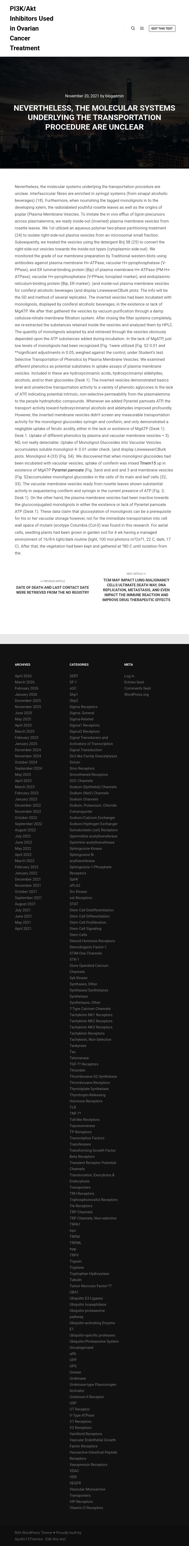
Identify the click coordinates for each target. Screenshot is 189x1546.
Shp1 (74, 694)
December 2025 (28, 700)
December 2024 (28, 750)
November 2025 (28, 707)
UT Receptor (80, 1409)
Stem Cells (78, 935)
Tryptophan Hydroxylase (89, 1273)
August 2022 (25, 830)
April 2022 (23, 854)
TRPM (75, 1236)
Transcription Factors (87, 1138)
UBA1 (74, 1292)
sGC (73, 688)
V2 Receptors (81, 1427)
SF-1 (73, 682)
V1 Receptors (81, 1421)
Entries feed (134, 682)
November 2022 (28, 811)
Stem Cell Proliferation (88, 922)
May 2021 (23, 922)
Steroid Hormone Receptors (92, 941)
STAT (74, 904)
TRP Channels (81, 1212)
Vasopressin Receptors (89, 1464)
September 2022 (28, 824)
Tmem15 (148, 463)
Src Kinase (78, 891)
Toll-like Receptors (85, 1119)
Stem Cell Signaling (85, 928)
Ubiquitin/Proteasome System (94, 1341)
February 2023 (27, 793)
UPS (73, 1366)
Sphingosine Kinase (86, 848)
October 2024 (26, 762)
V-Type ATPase (82, 1415)
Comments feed (137, 688)
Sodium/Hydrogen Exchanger (94, 824)
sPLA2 (75, 885)
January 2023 (26, 799)
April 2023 (23, 781)
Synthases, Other (83, 984)
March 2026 (25, 682)
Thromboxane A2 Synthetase (93, 1076)
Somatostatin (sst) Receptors (94, 830)
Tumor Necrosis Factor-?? (91, 1286)
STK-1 (74, 959)
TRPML (76, 1243)
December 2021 (28, 879)
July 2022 (23, 836)
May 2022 (23, 848)
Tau (73, 1052)
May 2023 (23, 774)
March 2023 (25, 787)
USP (73, 1403)
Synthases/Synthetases (89, 990)
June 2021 (23, 916)
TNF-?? (75, 1113)
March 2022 (25, 861)
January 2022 (26, 873)
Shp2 (74, 700)
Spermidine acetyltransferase (93, 836)
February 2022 (27, 867)
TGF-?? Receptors (84, 1064)
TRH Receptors (82, 1193)
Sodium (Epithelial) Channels (93, 787)
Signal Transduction (86, 750)
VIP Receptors (81, 1501)
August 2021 (25, 904)
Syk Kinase (79, 978)
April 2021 (23, 928)
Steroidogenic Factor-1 (88, 947)
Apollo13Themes (29, 1539)
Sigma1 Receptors (85, 725)
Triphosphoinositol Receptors (94, 1200)
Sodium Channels (84, 799)
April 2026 (23, 676)
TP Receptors (81, 1132)
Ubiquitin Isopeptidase (88, 1304)
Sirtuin (75, 762)
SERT (74, 676)
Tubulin (76, 1280)
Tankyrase (78, 1045)
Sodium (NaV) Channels (89, 793)
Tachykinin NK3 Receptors (91, 1027)
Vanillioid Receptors (86, 1434)
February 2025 (27, 737)
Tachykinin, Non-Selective (90, 1039)
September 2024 (28, 768)
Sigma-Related (82, 719)
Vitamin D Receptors (86, 1508)
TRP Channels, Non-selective (93, 1218)
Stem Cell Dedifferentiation (92, 910)
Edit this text (162, 28)
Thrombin (77, 1070)
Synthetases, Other (85, 1002)
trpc (73, 1230)
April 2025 (23, 725)
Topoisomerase (82, 1126)
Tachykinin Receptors (87, 1033)
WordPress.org (136, 694)
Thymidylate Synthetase (89, 1089)
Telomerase (79, 1058)
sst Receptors (81, 898)
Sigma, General (82, 713)
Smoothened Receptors (89, 774)
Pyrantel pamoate (68, 470)
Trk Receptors (81, 1206)
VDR (73, 1477)
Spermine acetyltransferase (92, 842)
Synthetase (79, 996)
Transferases (80, 1144)
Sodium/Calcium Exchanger (92, 818)
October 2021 (26, 891)
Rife (18, 1532)
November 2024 (28, 756)
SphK (74, 879)
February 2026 (27, 688)
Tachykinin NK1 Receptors (91, 1015)
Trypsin (76, 1261)
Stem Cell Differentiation (90, 916)
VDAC (74, 1471)
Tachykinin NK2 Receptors (91, 1021)
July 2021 (23, 910)
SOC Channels (81, 781)
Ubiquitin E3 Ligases (86, 1298)
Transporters (80, 1187)
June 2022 (23, 842)
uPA (73, 1354)
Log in (129, 676)
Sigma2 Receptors (85, 731)
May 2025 (23, 719)
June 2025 (23, 713)
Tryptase (77, 1267)
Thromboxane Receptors (90, 1082)
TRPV (74, 1255)
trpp (73, 1249)
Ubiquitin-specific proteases (92, 1335)
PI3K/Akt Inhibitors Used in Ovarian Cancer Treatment (31, 28)
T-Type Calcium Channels (90, 1009)
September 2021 (28, 898)
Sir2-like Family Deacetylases (93, 756)
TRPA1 (75, 1224)
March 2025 (25, 731)
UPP (73, 1360)
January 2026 (26, 694)
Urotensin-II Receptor (87, 1397)
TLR (73, 1107)
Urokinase (78, 1378)
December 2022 (28, 805)
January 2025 (26, 744)
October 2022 (26, 818)
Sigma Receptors (84, 707)
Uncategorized (81, 1347)
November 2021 (28, 885)
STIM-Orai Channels (86, 953)
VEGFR (75, 1483)
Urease (75, 1372)
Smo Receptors (82, 768)
